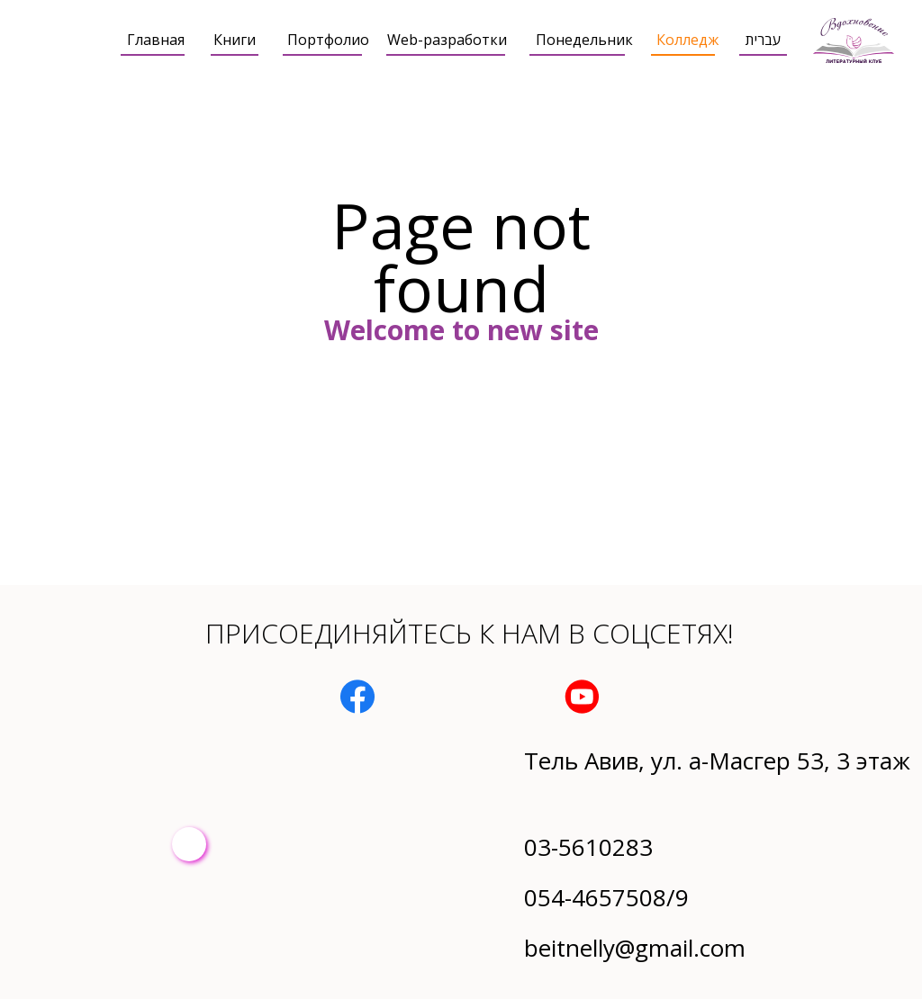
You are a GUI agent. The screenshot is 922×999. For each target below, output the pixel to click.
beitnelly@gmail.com (635, 948)
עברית (763, 40)
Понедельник (584, 40)
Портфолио (328, 40)
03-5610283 (588, 847)
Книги (234, 40)
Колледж (687, 40)
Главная (156, 40)
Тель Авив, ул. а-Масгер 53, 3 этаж (717, 760)
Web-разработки (447, 40)
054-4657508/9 (606, 897)
